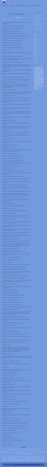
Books (35, 37)
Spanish (39, 82)
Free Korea (41, 73)
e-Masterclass (37, 71)
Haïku (22, 457)
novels (39, 80)
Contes (35, 40)
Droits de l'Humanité (34, 456)
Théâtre (11, 460)
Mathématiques (28, 459)
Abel (1, 452)
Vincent (38, 85)
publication (42, 81)
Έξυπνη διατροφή (41, 460)
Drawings (35, 45)
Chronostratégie (19, 456)
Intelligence (41, 78)
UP (46, 464)
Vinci (40, 85)
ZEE (42, 85)
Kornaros (36, 452)
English (42, 72)
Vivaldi (22, 453)
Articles (10, 19)
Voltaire (25, 453)
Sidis (45, 452)
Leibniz (39, 452)
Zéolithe (35, 460)
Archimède (4, 452)
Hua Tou (41, 457)
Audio (35, 35)
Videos (35, 60)
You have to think (36, 21)
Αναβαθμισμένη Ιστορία (38, 88)
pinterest (42, 80)
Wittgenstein (30, 453)
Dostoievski (42, 70)
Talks (35, 83)
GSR (20, 449)
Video (35, 85)
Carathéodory (12, 452)
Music (35, 50)
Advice (3, 456)
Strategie (42, 82)
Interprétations (19, 459)
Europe (8, 457)
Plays (35, 52)
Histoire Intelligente (31, 457)
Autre (41, 67)
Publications (36, 57)
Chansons (13, 456)
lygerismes (42, 79)
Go (41, 74)
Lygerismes (24, 449)
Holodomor (38, 457)
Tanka (8, 460)
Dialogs (12, 19)
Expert (18, 449)
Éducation (4, 457)
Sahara (36, 82)
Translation (40, 84)
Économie (43, 456)
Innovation (9, 459)
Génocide (16, 457)
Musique (36, 80)
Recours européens (38, 459)
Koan (24, 459)
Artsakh (39, 67)
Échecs (39, 456)
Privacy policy (42, 464)
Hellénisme (25, 457)
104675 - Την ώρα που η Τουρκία (38, 24)
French (35, 74)
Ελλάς (15, 449)
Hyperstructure (37, 78)
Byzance (36, 68)
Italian (39, 79)
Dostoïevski (22, 452)
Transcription (36, 84)
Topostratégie (16, 460)
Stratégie (4, 460)
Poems (35, 55)
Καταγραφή (36, 89)
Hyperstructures (4, 459)
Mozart (43, 452)
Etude (35, 73)
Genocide (38, 74)
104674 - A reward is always (37, 27)
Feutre (38, 73)
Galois (32, 452)
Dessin (36, 70)
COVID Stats (28, 456)
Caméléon (11, 449)
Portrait (38, 81)
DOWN (46, 466)
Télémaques (35, 449)
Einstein (26, 452)
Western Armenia (28, 460)
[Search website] (3, 9)
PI (31, 449)
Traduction (38, 83)
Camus (39, 68)
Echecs (36, 72)
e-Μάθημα (41, 71)
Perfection (29, 449)
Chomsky (17, 452)
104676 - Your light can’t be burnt (38, 18)
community (41, 69)
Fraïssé (29, 452)
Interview (36, 79)
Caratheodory (37, 69)
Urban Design (22, 460)
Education (38, 72)
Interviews (35, 47)
